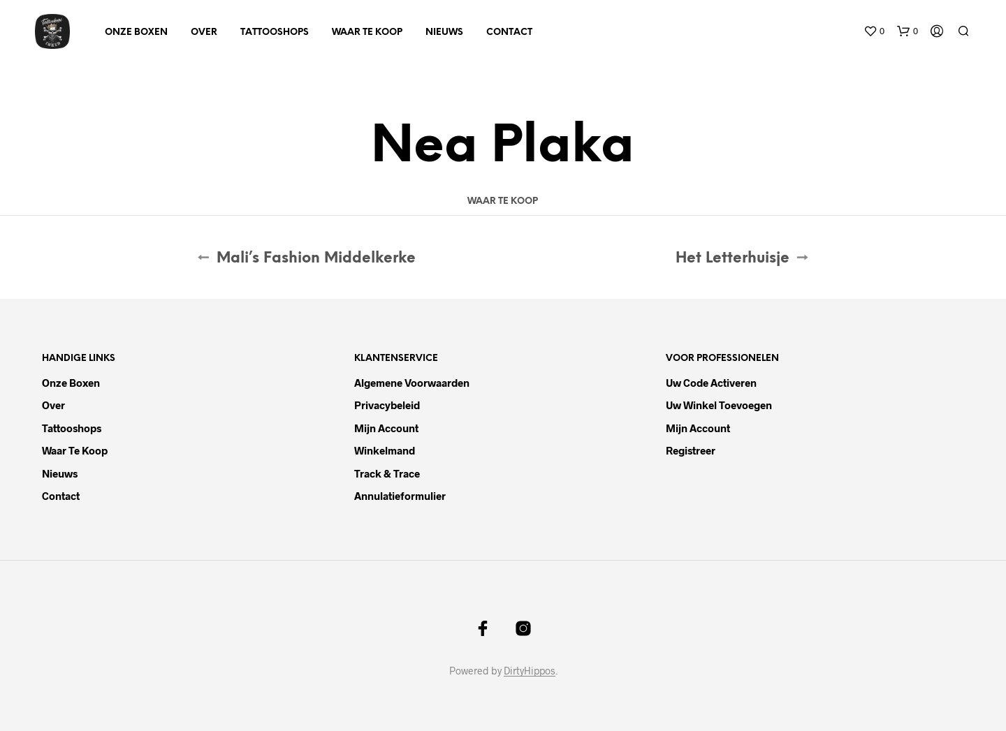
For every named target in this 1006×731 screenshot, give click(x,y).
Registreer (690, 450)
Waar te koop (367, 32)
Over (204, 32)
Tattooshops (274, 32)
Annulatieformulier (400, 495)
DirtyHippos (529, 671)
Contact (509, 32)
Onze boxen (136, 32)
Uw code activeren (711, 382)
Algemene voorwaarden (411, 382)
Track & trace (387, 473)
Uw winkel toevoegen (719, 405)
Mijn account (386, 428)
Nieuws (444, 32)
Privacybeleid (387, 405)
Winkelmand (384, 450)
